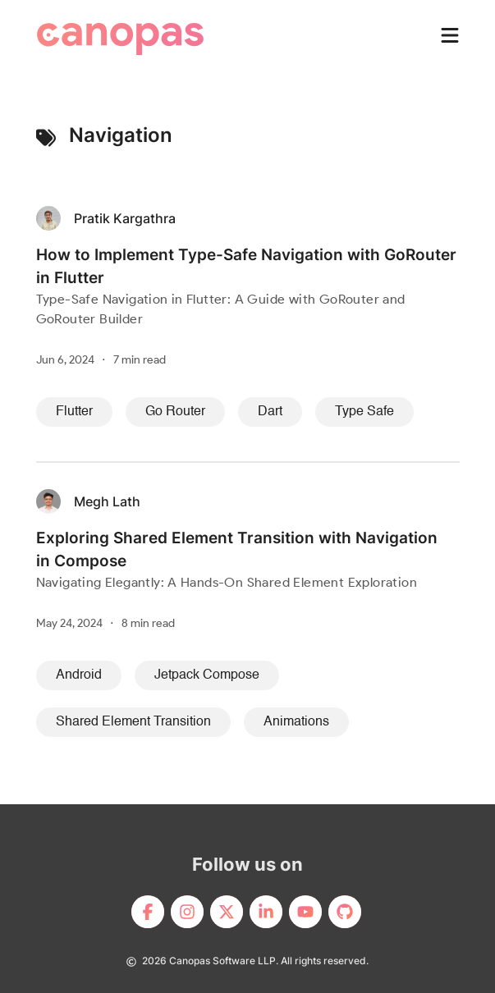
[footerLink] (148, 912)
